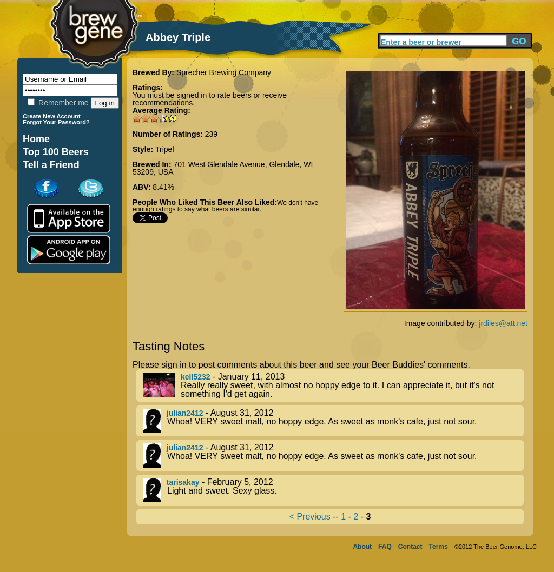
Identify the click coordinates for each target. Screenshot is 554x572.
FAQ (385, 546)
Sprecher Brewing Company (223, 72)
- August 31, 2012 (333, 421)
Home (36, 139)
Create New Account (52, 116)
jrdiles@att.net (503, 323)
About (362, 546)
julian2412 (185, 413)
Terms (438, 546)
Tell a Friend (51, 164)
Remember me (58, 102)
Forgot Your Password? (56, 122)
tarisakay (183, 482)
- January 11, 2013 (333, 385)
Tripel (164, 149)
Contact (410, 546)
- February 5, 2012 (333, 490)
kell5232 (195, 377)
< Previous (310, 516)
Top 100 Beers (56, 152)
